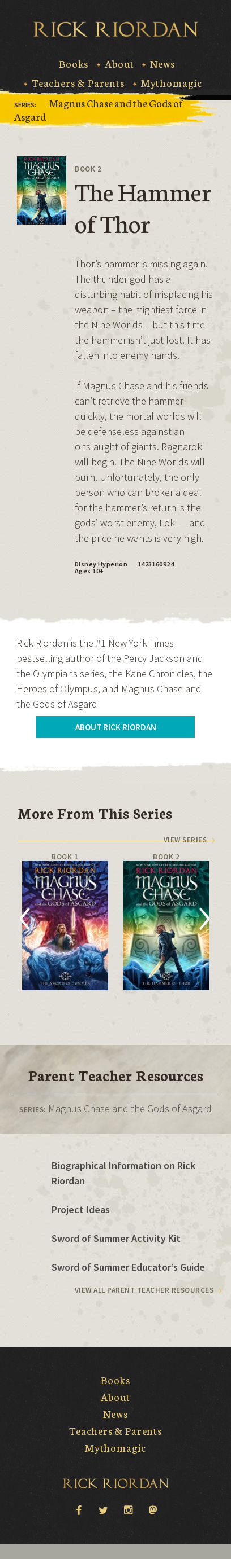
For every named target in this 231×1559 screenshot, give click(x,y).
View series (185, 840)
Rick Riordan (115, 29)
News (162, 64)
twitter (103, 1509)
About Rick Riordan (115, 727)
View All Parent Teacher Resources (144, 1290)
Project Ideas (81, 1209)
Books (73, 64)
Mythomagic (171, 83)
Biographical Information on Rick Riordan (123, 1173)
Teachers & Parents (78, 83)
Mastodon (153, 1510)
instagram (128, 1509)
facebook (78, 1509)
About (119, 64)
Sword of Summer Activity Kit (116, 1238)
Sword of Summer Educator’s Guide (128, 1267)
